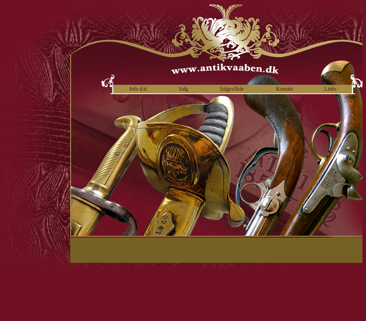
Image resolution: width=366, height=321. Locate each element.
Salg (183, 89)
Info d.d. (138, 89)
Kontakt (285, 89)
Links (330, 89)
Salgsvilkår (231, 89)
